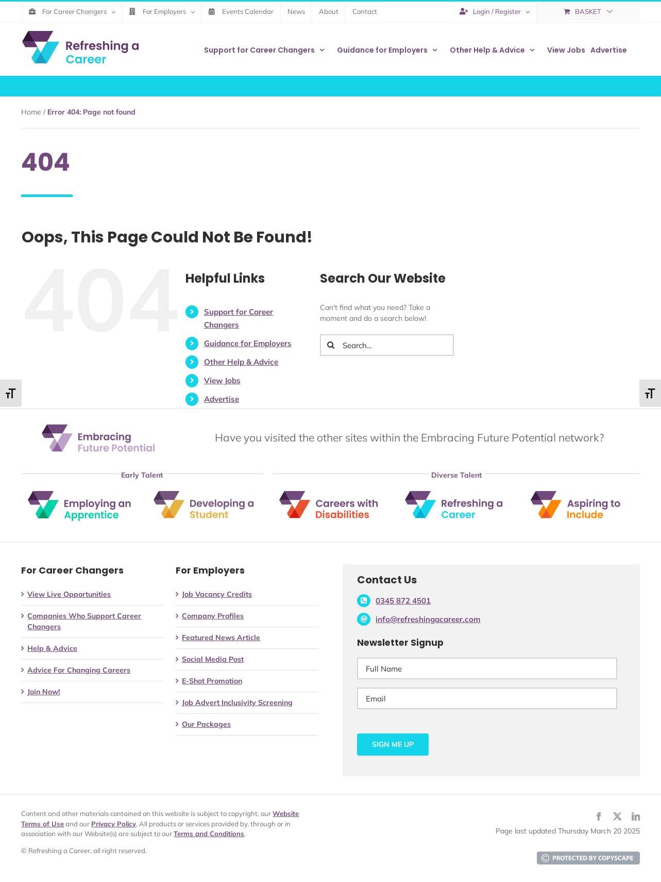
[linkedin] (636, 816)
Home (31, 112)
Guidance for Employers (248, 343)
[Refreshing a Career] (456, 496)
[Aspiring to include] (582, 498)
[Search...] (387, 345)
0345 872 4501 (403, 601)
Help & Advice (52, 648)
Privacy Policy (113, 824)
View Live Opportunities (69, 594)
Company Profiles (213, 615)
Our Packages (206, 724)
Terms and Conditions (209, 833)
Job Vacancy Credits (217, 594)
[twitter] (617, 816)
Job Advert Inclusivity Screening (237, 702)
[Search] (331, 345)
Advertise (221, 399)
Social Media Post (213, 659)
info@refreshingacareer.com (428, 619)
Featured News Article (221, 637)
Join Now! (43, 691)
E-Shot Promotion (212, 680)
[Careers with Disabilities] (330, 495)
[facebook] (599, 816)
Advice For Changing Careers (78, 670)
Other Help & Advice (241, 362)
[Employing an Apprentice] (79, 494)
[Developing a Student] (205, 494)
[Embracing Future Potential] (98, 428)
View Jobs (222, 380)
